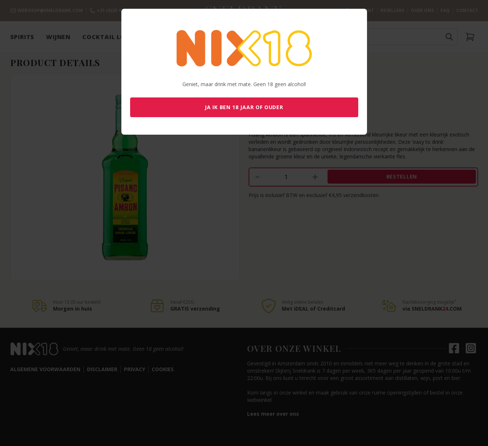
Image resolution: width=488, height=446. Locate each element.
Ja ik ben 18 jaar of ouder (244, 107)
